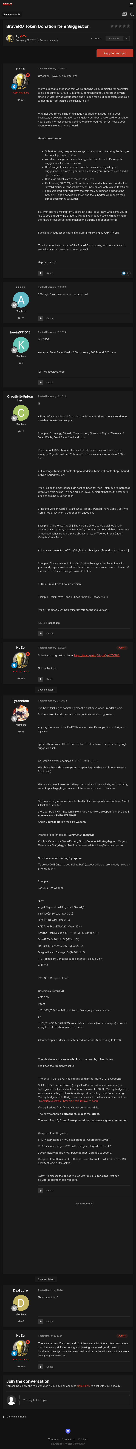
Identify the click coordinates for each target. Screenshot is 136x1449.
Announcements (49, 40)
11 (21, 363)
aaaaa (20, 287)
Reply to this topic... (35, 1400)
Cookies (83, 1439)
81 (21, 731)
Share (96, 38)
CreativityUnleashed (20, 398)
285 (21, 99)
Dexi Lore (20, 1290)
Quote (49, 272)
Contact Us (68, 1439)
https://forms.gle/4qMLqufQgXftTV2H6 (97, 655)
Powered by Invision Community (68, 1443)
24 (21, 431)
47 (21, 1321)
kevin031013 (20, 332)
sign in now (83, 1385)
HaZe (20, 69)
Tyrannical (20, 701)
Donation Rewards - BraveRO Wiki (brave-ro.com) (68, 1100)
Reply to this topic (115, 53)
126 (21, 318)
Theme (53, 1439)
